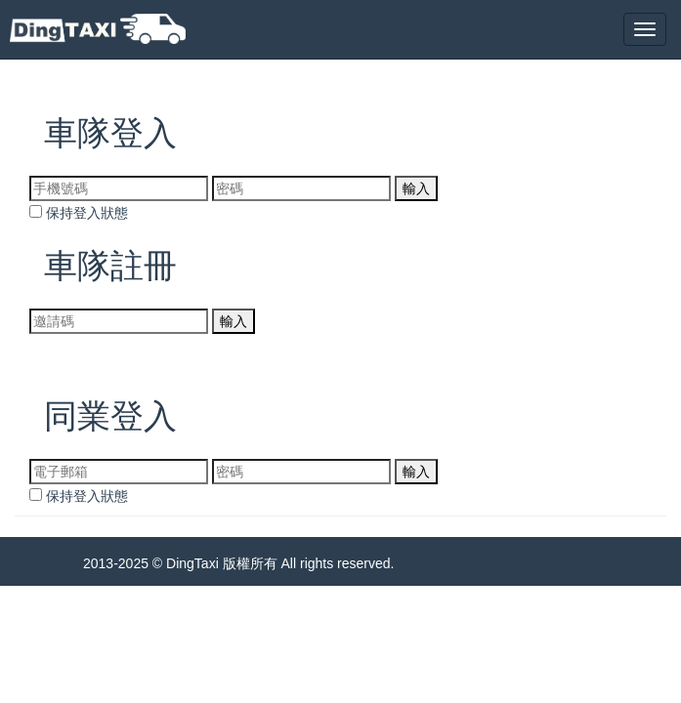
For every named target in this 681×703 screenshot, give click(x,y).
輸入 (416, 188)
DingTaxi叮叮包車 (98, 29)
